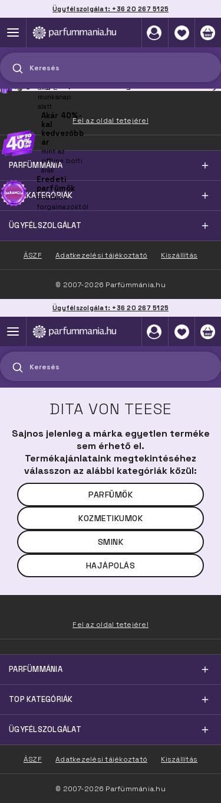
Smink (111, 542)
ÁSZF (33, 759)
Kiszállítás (179, 759)
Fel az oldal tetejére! (110, 624)
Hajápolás (111, 565)
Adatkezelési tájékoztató (101, 759)
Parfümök (110, 494)
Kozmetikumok (110, 518)
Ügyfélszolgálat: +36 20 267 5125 (110, 308)
